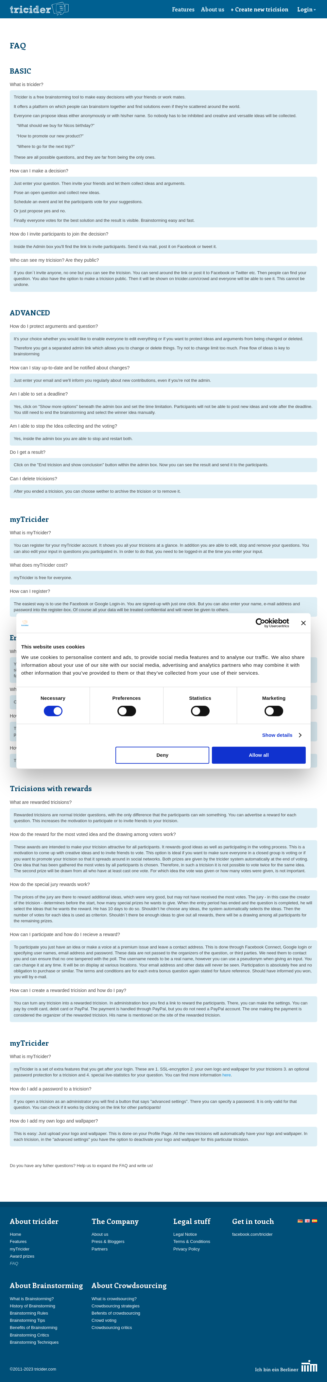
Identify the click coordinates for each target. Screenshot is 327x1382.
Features (183, 9)
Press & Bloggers (108, 1241)
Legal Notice (185, 1234)
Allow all (259, 755)
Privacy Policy (186, 1249)
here (226, 1074)
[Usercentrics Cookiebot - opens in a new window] (260, 623)
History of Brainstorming (32, 1305)
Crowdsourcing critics (112, 1327)
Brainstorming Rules (29, 1313)
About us (212, 9)
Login (306, 9)
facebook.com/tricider (252, 1234)
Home (15, 1234)
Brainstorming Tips (27, 1320)
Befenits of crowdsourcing (116, 1313)
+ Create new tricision (259, 9)
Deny (163, 755)
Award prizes (22, 1256)
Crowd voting (104, 1320)
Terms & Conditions (191, 1241)
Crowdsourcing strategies (116, 1305)
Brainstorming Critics (29, 1335)
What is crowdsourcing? (114, 1298)
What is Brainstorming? (32, 1298)
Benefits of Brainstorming (33, 1327)
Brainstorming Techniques (34, 1342)
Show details (277, 735)
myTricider (19, 1249)
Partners (100, 1249)
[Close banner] (303, 623)
